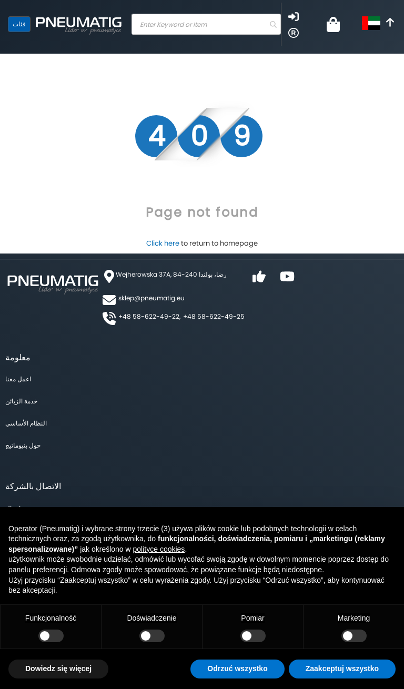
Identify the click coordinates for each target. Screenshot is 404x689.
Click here (162, 243)
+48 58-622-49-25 (214, 316)
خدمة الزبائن (21, 401)
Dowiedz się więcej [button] (58, 668)
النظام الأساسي (26, 423)
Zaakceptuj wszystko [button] (342, 668)
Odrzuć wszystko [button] (237, 668)
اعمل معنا (18, 378)
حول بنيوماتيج (23, 445)
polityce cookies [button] (159, 549)
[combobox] (206, 24)
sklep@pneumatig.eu (151, 297)
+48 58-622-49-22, (149, 316)
